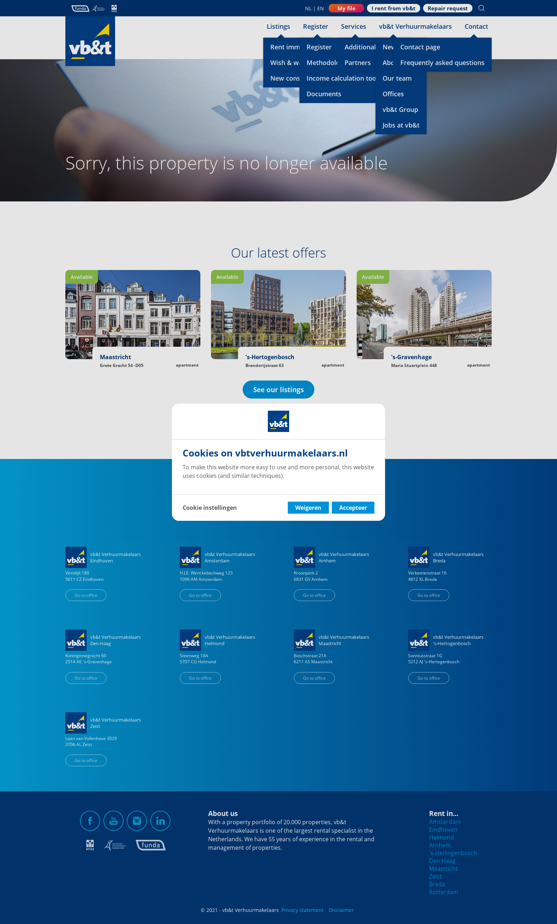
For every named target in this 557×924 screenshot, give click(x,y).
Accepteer (353, 508)
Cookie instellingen (210, 508)
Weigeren (308, 508)
